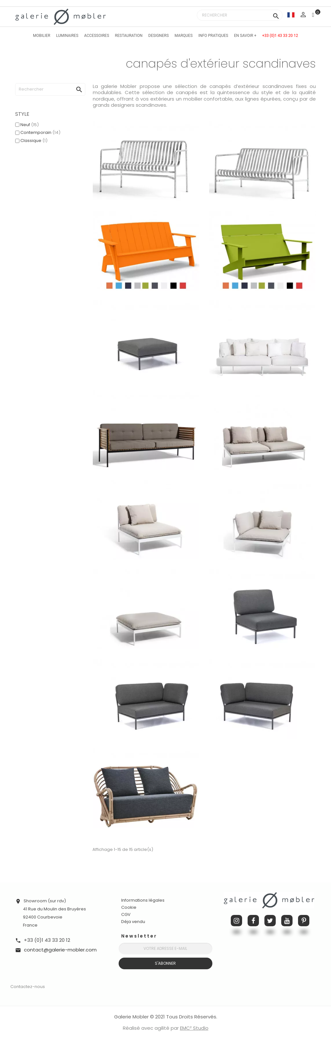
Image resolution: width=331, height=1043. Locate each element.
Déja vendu (133, 921)
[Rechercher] (240, 15)
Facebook (253, 920)
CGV (126, 914)
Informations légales (143, 900)
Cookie (128, 907)
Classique (34, 140)
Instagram (236, 920)
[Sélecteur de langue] (290, 15)
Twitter (270, 920)
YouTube (287, 920)
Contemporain (40, 132)
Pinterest (303, 920)
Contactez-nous (27, 986)
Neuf (29, 125)
